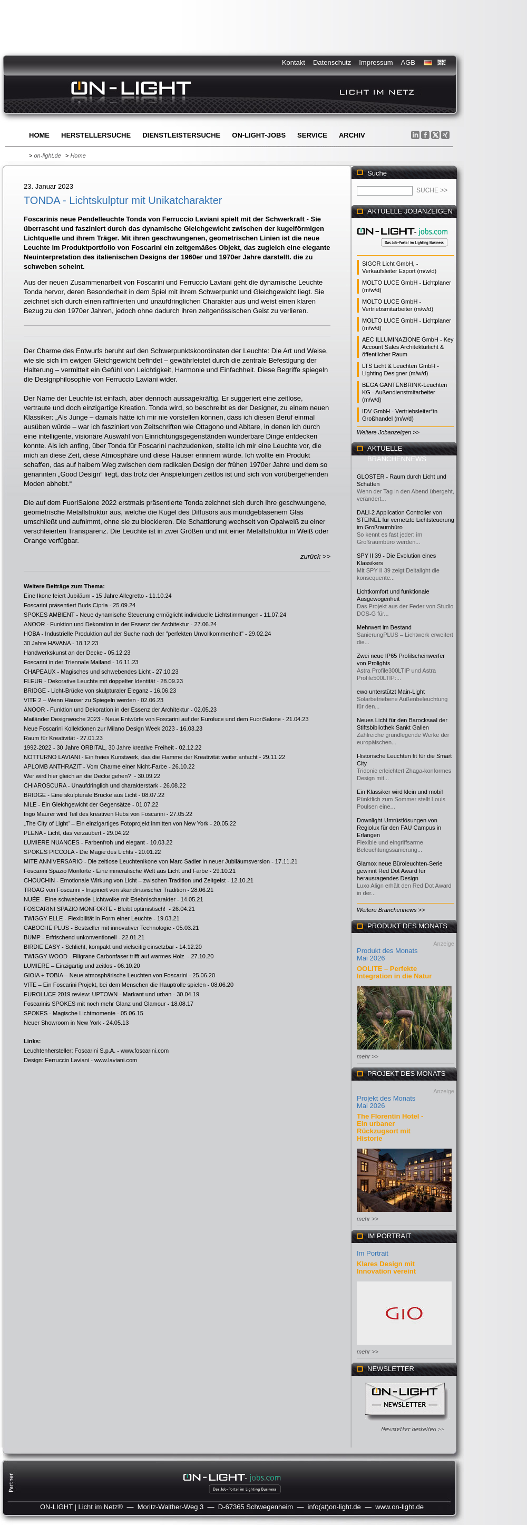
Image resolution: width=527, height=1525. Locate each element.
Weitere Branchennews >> (391, 910)
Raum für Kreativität (49, 738)
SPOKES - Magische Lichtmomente (69, 1013)
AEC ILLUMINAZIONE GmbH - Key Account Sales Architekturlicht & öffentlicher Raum (408, 346)
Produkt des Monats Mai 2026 (387, 954)
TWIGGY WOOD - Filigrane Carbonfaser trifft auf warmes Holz (105, 956)
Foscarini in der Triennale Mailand (67, 662)
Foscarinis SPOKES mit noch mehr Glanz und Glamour (95, 1004)
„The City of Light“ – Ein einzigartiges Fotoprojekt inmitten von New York (116, 823)
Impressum (376, 62)
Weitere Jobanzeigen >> (388, 432)
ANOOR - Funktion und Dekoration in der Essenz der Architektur (106, 624)
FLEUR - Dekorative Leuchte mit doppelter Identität (89, 681)
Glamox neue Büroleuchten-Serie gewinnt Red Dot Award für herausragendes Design (400, 870)
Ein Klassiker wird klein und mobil (400, 792)
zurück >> (315, 556)
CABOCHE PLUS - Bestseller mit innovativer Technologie (97, 928)
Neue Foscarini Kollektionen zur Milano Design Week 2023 (99, 728)
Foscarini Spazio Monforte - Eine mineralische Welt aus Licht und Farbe (116, 871)
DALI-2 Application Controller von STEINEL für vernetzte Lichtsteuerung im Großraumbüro (405, 519)
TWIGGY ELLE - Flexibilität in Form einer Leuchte (88, 918)
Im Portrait (372, 1253)
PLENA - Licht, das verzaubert (62, 833)
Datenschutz (332, 62)
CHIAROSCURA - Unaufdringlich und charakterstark (91, 785)
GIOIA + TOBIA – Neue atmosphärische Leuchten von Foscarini (106, 975)
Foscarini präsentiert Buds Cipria (66, 605)
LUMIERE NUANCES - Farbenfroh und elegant (84, 842)
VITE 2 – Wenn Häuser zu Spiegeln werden (80, 700)
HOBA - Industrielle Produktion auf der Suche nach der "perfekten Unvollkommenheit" (133, 633)
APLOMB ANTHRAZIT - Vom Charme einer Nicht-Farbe (95, 766)
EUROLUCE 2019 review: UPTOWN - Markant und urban (97, 994)
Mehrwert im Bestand (384, 627)
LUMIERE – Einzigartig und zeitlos (68, 966)
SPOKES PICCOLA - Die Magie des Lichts (78, 852)
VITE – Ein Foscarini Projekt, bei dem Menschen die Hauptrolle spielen (115, 985)
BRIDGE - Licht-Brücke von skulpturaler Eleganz (86, 690)
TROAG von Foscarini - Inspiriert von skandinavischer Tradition (105, 890)
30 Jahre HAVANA (47, 643)
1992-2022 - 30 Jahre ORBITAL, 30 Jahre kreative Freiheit (99, 747)
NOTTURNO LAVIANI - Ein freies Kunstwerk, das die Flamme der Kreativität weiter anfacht (141, 757)
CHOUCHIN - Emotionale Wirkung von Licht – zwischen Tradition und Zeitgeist (125, 880)
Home (39, 135)
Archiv (352, 135)
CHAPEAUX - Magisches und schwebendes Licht (87, 671)
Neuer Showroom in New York (62, 1022)
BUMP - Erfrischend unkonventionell (70, 937)
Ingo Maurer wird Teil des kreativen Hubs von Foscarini (94, 814)
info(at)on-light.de (334, 1507)
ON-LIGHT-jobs (259, 135)
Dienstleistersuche (181, 135)
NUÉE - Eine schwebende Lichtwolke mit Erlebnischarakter (99, 899)
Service (312, 135)
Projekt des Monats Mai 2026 (386, 1102)
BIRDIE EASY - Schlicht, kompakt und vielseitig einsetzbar (99, 947)
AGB (408, 62)
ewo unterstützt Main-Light (391, 691)
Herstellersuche (96, 135)
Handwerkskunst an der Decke (63, 652)
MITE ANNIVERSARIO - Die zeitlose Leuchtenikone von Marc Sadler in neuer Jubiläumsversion (147, 861)
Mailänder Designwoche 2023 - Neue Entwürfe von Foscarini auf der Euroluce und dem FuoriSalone (152, 719)
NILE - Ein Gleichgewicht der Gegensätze (77, 804)
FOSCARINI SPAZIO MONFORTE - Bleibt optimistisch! (95, 909)
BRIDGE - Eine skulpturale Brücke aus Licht (80, 795)
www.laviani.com (115, 1060)
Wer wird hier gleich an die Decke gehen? (78, 776)
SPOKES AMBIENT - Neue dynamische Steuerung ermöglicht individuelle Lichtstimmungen (141, 614)
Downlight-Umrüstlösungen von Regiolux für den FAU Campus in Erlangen (399, 827)
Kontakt (293, 62)
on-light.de (47, 155)
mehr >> (367, 1056)
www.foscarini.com (145, 1050)
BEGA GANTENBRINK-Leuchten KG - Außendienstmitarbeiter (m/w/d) (404, 392)
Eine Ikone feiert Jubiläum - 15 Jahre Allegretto (84, 595)
